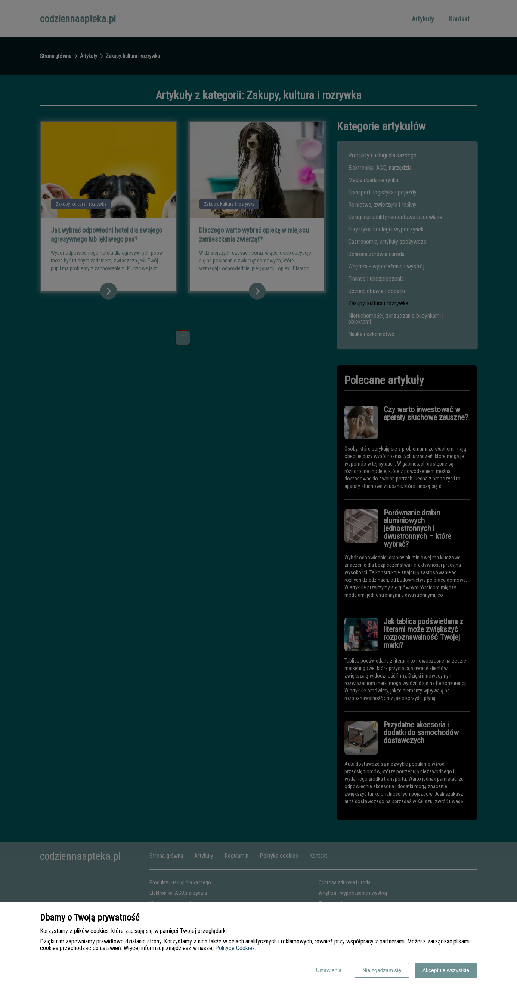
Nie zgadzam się (381, 970)
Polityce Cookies (235, 948)
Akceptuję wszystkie (445, 970)
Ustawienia (328, 970)
